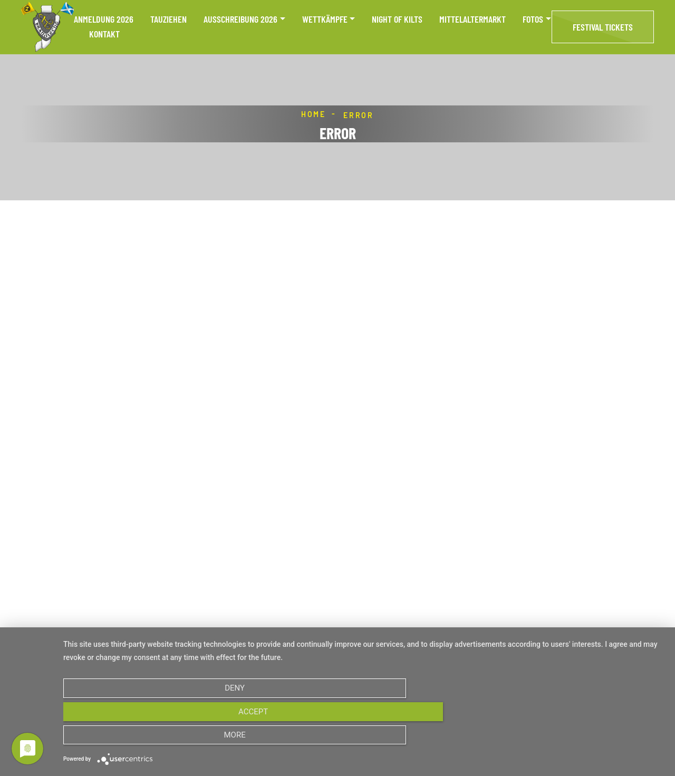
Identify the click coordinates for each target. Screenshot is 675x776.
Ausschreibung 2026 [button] (240, 19)
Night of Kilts (397, 19)
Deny (153, 739)
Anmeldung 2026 (103, 19)
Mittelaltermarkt (472, 19)
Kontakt (104, 34)
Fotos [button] (533, 19)
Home (313, 114)
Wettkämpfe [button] (325, 19)
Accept (364, 739)
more (574, 739)
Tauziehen (168, 19)
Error (358, 115)
